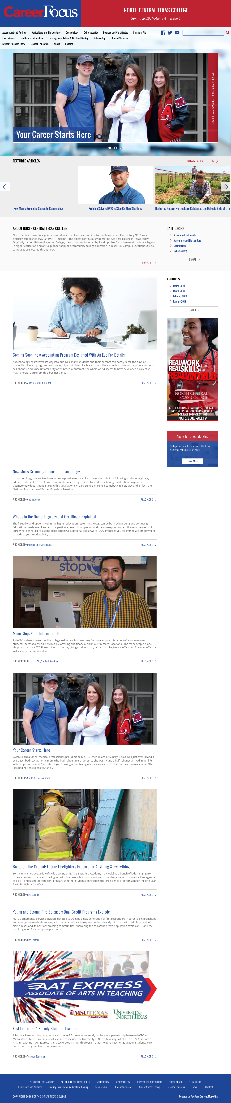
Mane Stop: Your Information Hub (38, 633)
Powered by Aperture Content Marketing (198, 1096)
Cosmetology (72, 32)
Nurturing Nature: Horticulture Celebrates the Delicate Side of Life (192, 208)
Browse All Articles (202, 161)
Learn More (148, 263)
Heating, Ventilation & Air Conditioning (68, 38)
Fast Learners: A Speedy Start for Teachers (45, 1028)
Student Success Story (13, 44)
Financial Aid (139, 32)
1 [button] (109, 148)
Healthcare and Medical (31, 38)
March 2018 (179, 291)
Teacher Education (39, 44)
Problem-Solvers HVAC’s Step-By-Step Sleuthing (115, 208)
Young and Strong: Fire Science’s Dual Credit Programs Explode (61, 912)
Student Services (119, 38)
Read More (149, 383)
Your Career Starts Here (31, 750)
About (57, 44)
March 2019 (179, 286)
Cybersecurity (91, 32)
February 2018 (180, 296)
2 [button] (115, 148)
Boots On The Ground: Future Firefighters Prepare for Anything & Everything (71, 866)
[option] (115, 98)
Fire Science (8, 38)
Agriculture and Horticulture (46, 32)
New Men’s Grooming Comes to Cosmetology (38, 208)
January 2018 (179, 301)
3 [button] (121, 148)
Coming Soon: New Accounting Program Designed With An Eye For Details (69, 355)
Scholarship (100, 38)
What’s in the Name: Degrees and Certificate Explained (54, 516)
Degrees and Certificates (115, 32)
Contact (69, 44)
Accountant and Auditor (14, 32)
